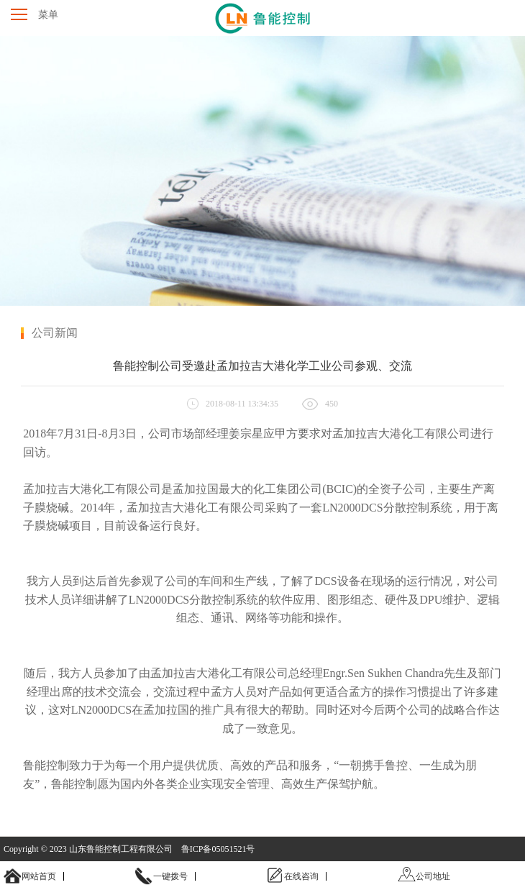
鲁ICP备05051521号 (218, 849)
